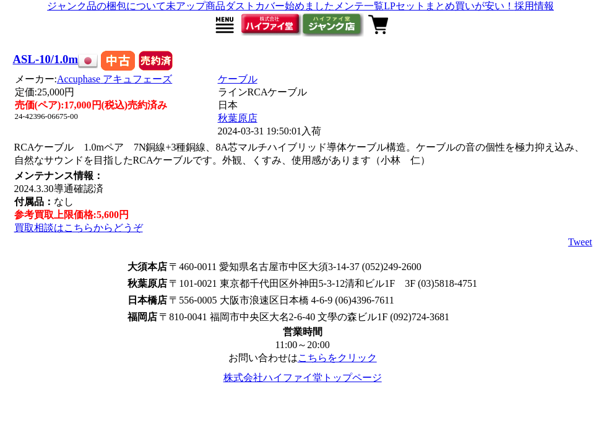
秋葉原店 (237, 118)
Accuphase (114, 79)
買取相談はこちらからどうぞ (78, 227)
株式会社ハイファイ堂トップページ (302, 377)
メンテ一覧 (359, 6)
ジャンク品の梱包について (106, 6)
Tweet (580, 242)
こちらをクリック (337, 357)
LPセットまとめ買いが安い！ (449, 6)
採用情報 (534, 6)
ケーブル (237, 79)
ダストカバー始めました (279, 6)
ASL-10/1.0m (45, 59)
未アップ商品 (195, 6)
